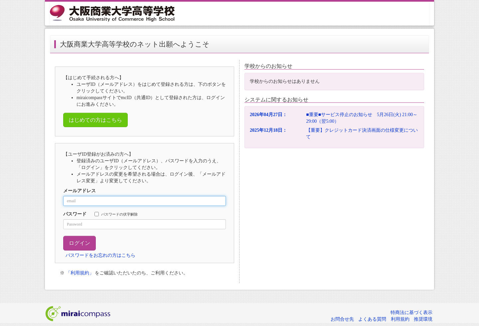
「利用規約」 (80, 272)
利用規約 (400, 319)
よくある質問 (372, 319)
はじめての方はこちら (95, 120)
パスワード (74, 214)
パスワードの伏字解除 (116, 214)
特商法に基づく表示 (411, 312)
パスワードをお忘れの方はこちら (100, 255)
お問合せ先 (342, 319)
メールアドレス (79, 190)
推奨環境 (423, 319)
